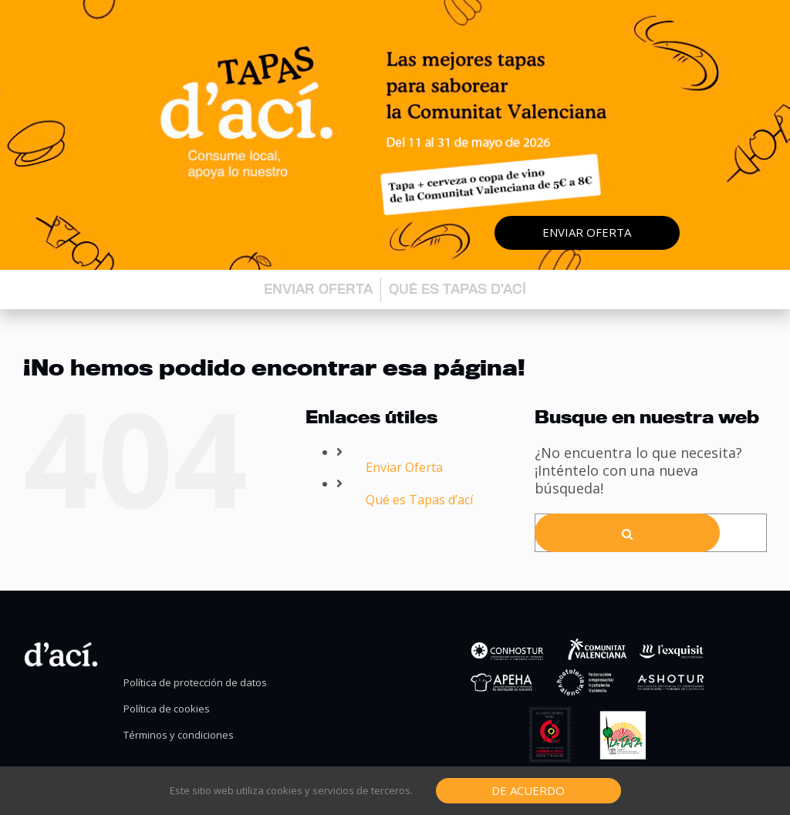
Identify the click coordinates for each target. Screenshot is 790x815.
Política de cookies (166, 709)
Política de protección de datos (195, 682)
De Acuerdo (528, 790)
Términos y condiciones (178, 735)
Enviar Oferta (404, 467)
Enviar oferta (586, 232)
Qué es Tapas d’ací (457, 289)
